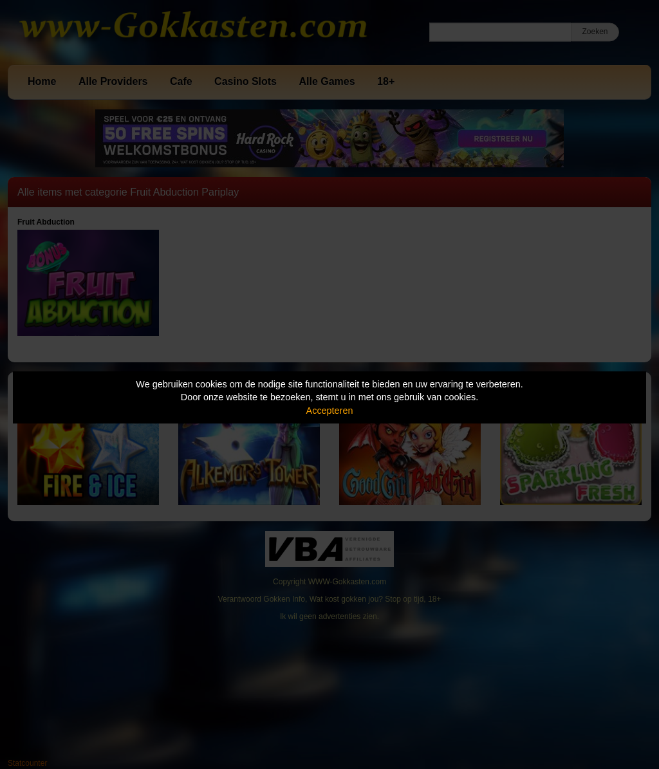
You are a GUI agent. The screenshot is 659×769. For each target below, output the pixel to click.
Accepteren (329, 410)
